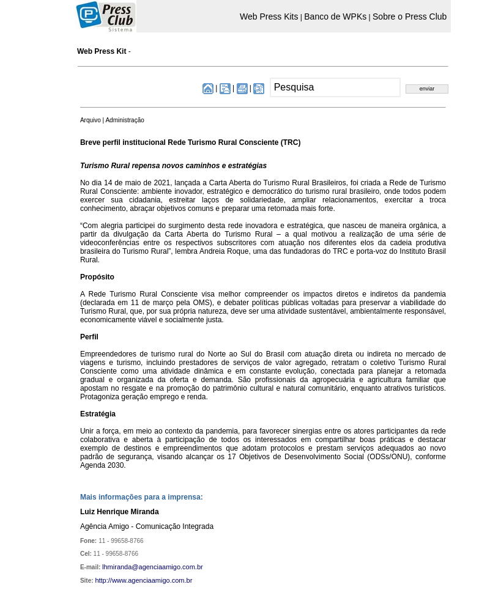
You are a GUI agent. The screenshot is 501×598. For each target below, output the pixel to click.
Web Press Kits (269, 16)
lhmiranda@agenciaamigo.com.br (152, 566)
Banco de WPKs (335, 16)
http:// (103, 580)
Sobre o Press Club (410, 16)
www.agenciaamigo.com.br (152, 580)
